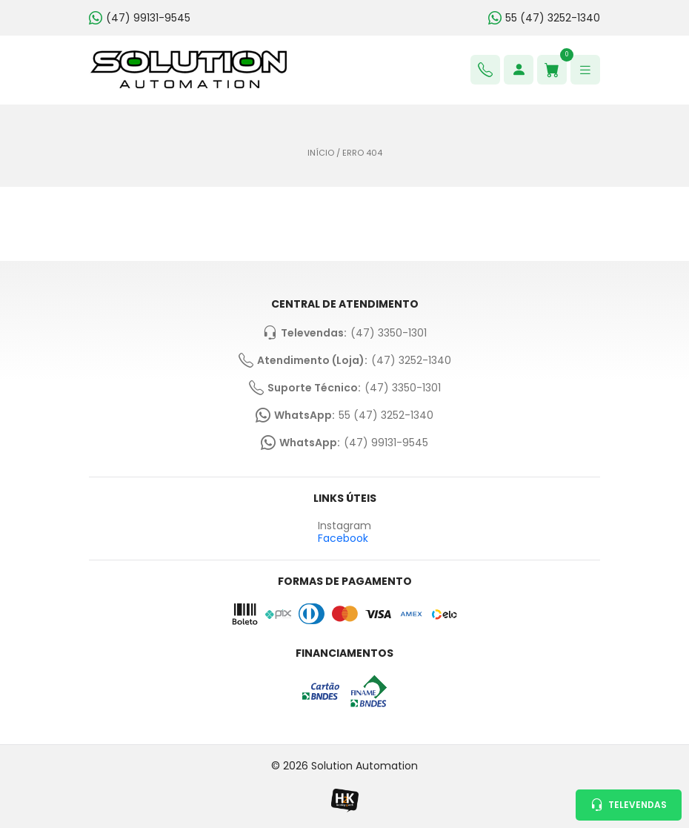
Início (320, 153)
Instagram (344, 526)
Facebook (343, 538)
